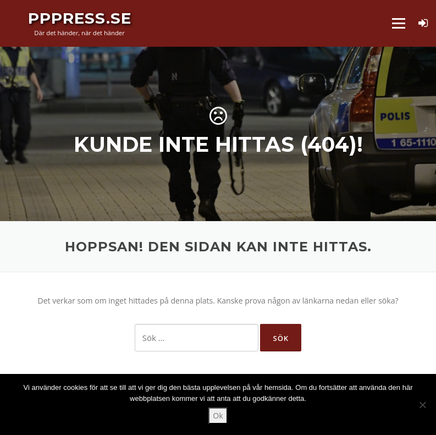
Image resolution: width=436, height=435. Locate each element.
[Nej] (422, 404)
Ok (218, 415)
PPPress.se (79, 17)
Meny (398, 23)
